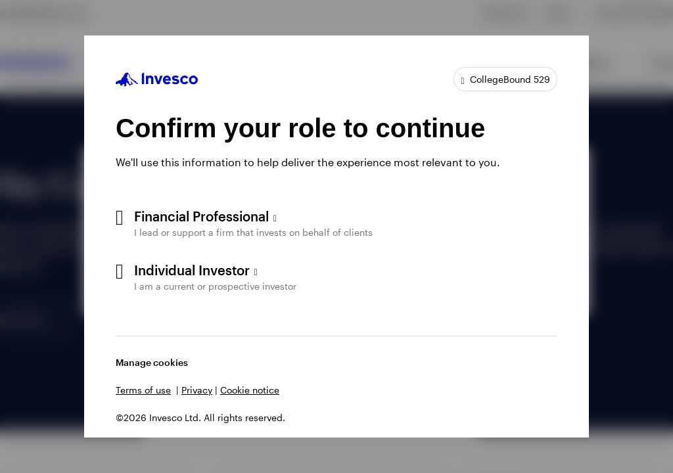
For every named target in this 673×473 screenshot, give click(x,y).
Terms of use (143, 389)
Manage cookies (152, 362)
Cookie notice (249, 389)
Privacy (196, 389)
